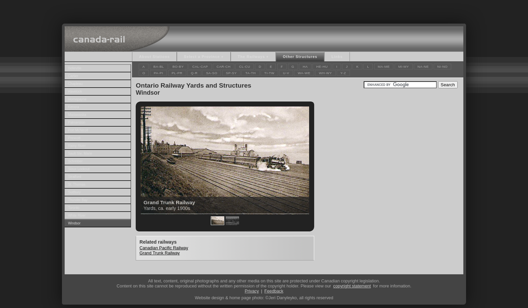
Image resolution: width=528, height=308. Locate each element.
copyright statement (352, 285)
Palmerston (76, 122)
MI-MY (403, 66)
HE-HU (322, 66)
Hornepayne (77, 99)
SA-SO (212, 73)
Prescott (74, 138)
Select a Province (202, 57)
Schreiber (75, 161)
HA (305, 66)
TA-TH (250, 73)
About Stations (154, 57)
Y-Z (343, 73)
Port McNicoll (78, 130)
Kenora (73, 107)
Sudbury (74, 192)
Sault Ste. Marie (80, 153)
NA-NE (423, 66)
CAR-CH (224, 66)
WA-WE (304, 73)
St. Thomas (77, 184)
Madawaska (77, 115)
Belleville (74, 68)
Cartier (73, 76)
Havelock (75, 91)
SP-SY (231, 73)
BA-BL (159, 66)
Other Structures (300, 57)
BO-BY (178, 66)
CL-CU (244, 66)
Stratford (74, 177)
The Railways (251, 57)
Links (336, 57)
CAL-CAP (200, 66)
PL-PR (177, 73)
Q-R (194, 73)
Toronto (73, 208)
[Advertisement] (264, 10)
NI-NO (442, 66)
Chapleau (75, 84)
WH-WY (325, 73)
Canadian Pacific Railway (163, 247)
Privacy (252, 291)
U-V (286, 73)
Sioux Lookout (79, 169)
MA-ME (384, 66)
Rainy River (77, 146)
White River (77, 215)
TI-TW (269, 73)
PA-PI (158, 73)
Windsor (74, 223)
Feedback (273, 291)
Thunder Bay (78, 200)
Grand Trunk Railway (159, 252)
